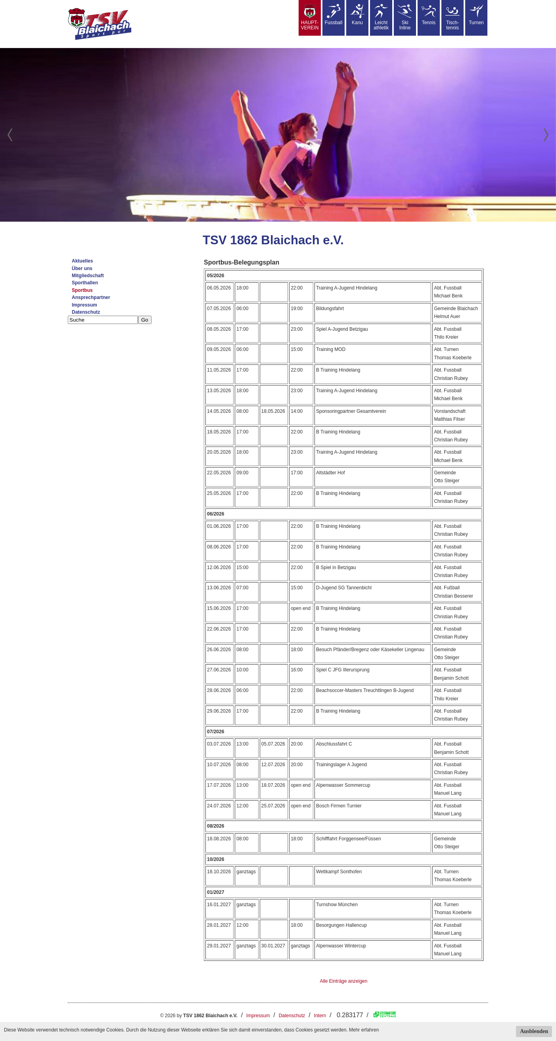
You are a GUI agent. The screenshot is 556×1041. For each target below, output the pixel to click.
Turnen (476, 14)
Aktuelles (82, 261)
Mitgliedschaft (88, 275)
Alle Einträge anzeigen (343, 981)
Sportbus (82, 290)
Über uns (82, 268)
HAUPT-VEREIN (310, 17)
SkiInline (405, 17)
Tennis (429, 14)
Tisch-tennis (452, 17)
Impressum (84, 305)
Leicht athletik (381, 17)
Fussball (334, 14)
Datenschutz (86, 312)
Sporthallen (85, 283)
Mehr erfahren (364, 1030)
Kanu (357, 14)
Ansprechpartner (91, 297)
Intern (320, 1015)
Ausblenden (534, 1031)
